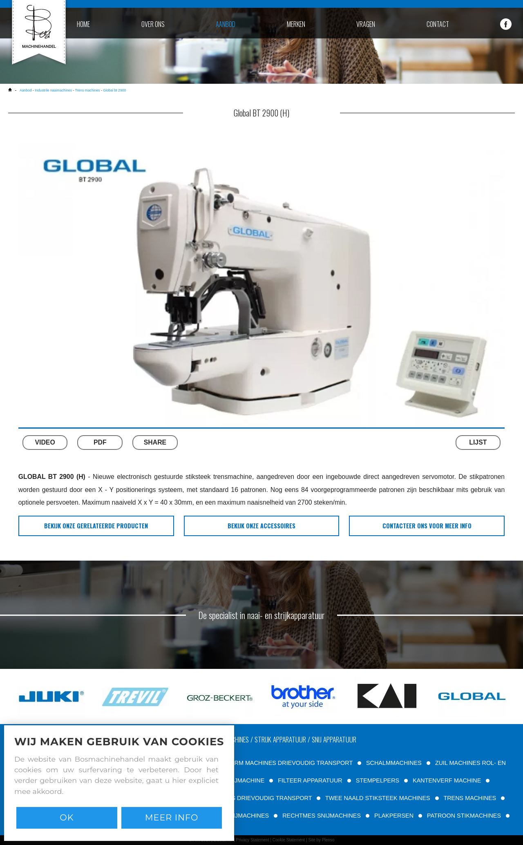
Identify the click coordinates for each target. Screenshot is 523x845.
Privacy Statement (252, 840)
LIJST (478, 442)
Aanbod (26, 90)
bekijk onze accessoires (261, 525)
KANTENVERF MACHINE (447, 780)
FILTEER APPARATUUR (310, 780)
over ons (153, 24)
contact (438, 24)
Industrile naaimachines (53, 90)
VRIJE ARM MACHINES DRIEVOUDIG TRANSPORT (282, 763)
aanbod (225, 24)
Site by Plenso (321, 840)
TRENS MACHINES (469, 798)
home (83, 24)
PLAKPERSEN (393, 815)
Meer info (172, 817)
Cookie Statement (289, 840)
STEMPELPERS (377, 780)
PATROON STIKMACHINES (464, 815)
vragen (365, 24)
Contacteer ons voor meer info (427, 525)
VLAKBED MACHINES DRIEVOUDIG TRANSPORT (244, 798)
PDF (100, 442)
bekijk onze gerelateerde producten (96, 525)
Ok (67, 817)
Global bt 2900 (114, 90)
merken (296, 24)
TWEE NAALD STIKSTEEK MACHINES (377, 798)
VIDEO (45, 442)
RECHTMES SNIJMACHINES (321, 815)
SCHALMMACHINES (394, 763)
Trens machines (87, 90)
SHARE (155, 442)
